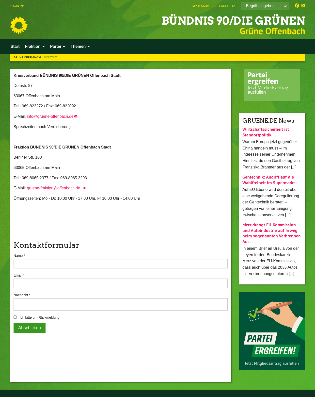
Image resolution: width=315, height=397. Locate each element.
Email (19, 275)
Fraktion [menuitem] (32, 46)
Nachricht (22, 295)
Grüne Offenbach (28, 57)
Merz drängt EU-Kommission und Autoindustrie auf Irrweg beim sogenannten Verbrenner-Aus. (271, 233)
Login (14, 6)
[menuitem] (200, 6)
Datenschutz (224, 6)
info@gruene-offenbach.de (50, 116)
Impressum (200, 6)
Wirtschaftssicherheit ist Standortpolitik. (265, 132)
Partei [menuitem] (55, 46)
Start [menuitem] (15, 46)
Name (19, 256)
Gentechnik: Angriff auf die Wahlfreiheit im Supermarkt (268, 179)
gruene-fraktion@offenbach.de (54, 188)
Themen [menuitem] (78, 46)
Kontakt (50, 57)
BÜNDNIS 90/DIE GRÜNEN (233, 20)
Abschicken (29, 327)
